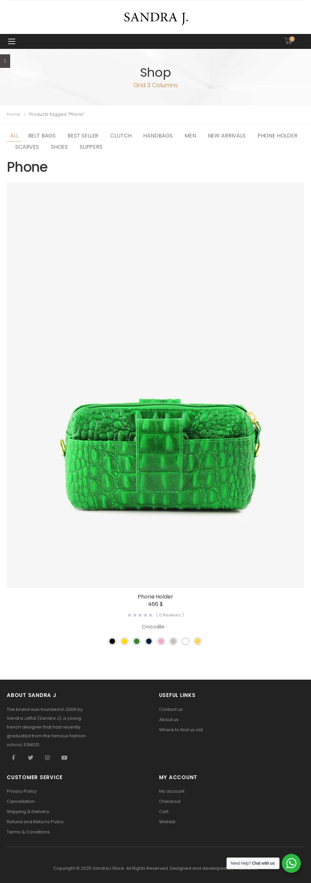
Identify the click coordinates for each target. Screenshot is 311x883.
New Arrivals (227, 136)
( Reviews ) (169, 615)
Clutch (120, 136)
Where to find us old (181, 729)
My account (171, 791)
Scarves (27, 147)
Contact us (171, 709)
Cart (164, 811)
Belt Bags (42, 136)
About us (168, 719)
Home (13, 114)
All (14, 136)
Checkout (169, 801)
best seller (82, 136)
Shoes (59, 147)
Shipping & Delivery (28, 811)
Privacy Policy (22, 791)
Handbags (158, 136)
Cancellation (21, 801)
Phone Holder (277, 136)
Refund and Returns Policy (35, 821)
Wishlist (167, 821)
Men (190, 136)
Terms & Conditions (28, 832)
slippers (91, 147)
